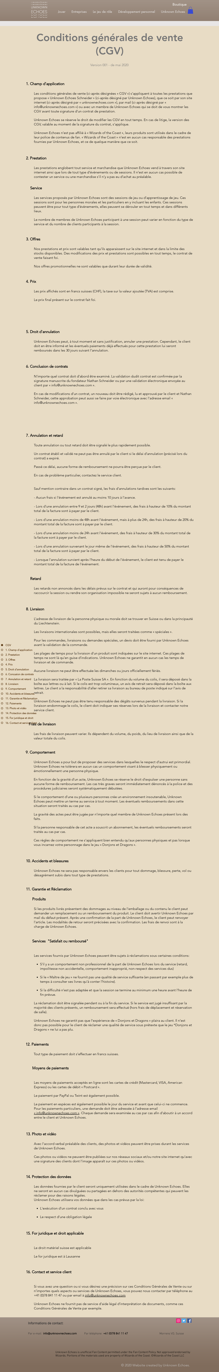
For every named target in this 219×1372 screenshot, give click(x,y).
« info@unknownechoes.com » (56, 1113)
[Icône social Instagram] (178, 1321)
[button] (190, 10)
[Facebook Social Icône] (189, 1321)
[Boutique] (179, 4)
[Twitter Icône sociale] (184, 1321)
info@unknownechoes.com (54, 107)
